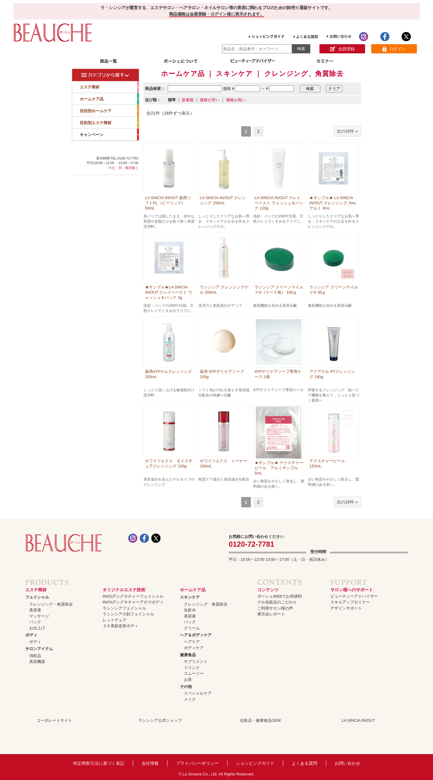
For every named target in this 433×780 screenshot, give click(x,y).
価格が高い (236, 100)
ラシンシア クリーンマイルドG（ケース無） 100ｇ (279, 290)
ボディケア (194, 648)
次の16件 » (347, 131)
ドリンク (192, 667)
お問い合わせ (347, 763)
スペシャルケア (198, 693)
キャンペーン (109, 134)
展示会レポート (271, 614)
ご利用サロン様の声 (275, 608)
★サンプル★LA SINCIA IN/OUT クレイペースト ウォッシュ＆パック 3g (168, 292)
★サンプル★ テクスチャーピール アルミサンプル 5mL (279, 467)
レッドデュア (114, 620)
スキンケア (190, 597)
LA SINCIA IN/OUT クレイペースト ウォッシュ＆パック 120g (279, 202)
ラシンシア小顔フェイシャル (128, 614)
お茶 (188, 679)
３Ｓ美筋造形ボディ (120, 626)
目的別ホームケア (109, 110)
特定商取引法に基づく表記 (98, 763)
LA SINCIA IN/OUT (358, 720)
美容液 (35, 610)
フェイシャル (37, 597)
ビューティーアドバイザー (354, 596)
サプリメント (196, 661)
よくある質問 (304, 763)
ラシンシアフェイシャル (124, 608)
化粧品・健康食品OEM (260, 720)
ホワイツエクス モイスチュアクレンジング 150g (168, 463)
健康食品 (188, 655)
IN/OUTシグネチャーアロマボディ (133, 602)
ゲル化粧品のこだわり (277, 602)
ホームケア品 (109, 99)
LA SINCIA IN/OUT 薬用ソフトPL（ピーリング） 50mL (168, 202)
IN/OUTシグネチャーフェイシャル (133, 596)
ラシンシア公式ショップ (160, 720)
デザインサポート (346, 608)
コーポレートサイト (54, 720)
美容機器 (37, 661)
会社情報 (150, 763)
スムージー (194, 673)
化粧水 (190, 610)
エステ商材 (109, 87)
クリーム (192, 628)
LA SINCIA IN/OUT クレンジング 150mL (223, 200)
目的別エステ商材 (109, 122)
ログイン (394, 49)
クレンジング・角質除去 (51, 604)
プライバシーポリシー (197, 763)
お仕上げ (37, 628)
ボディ (31, 635)
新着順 (188, 100)
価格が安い (210, 100)
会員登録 (342, 49)
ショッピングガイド (255, 763)
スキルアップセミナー (350, 602)
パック (35, 622)
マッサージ (39, 616)
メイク (190, 699)
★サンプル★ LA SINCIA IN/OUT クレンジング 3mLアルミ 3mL (332, 202)
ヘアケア (192, 641)
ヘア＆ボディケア (196, 635)
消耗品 (35, 655)
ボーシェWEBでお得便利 (279, 596)
